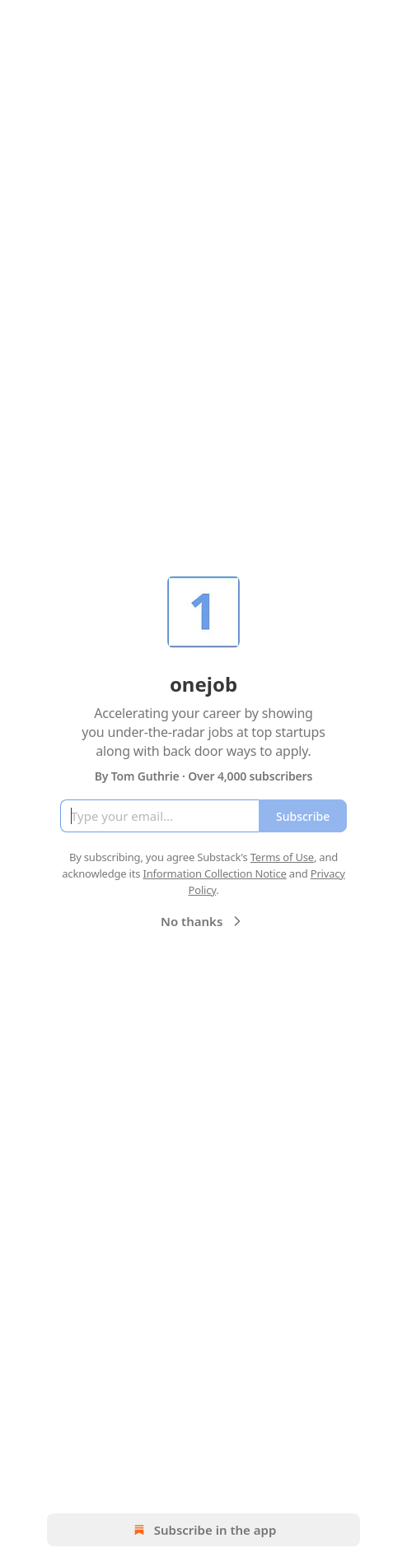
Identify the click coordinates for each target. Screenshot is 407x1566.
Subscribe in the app (204, 1530)
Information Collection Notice (214, 873)
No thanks (203, 921)
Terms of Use (282, 857)
